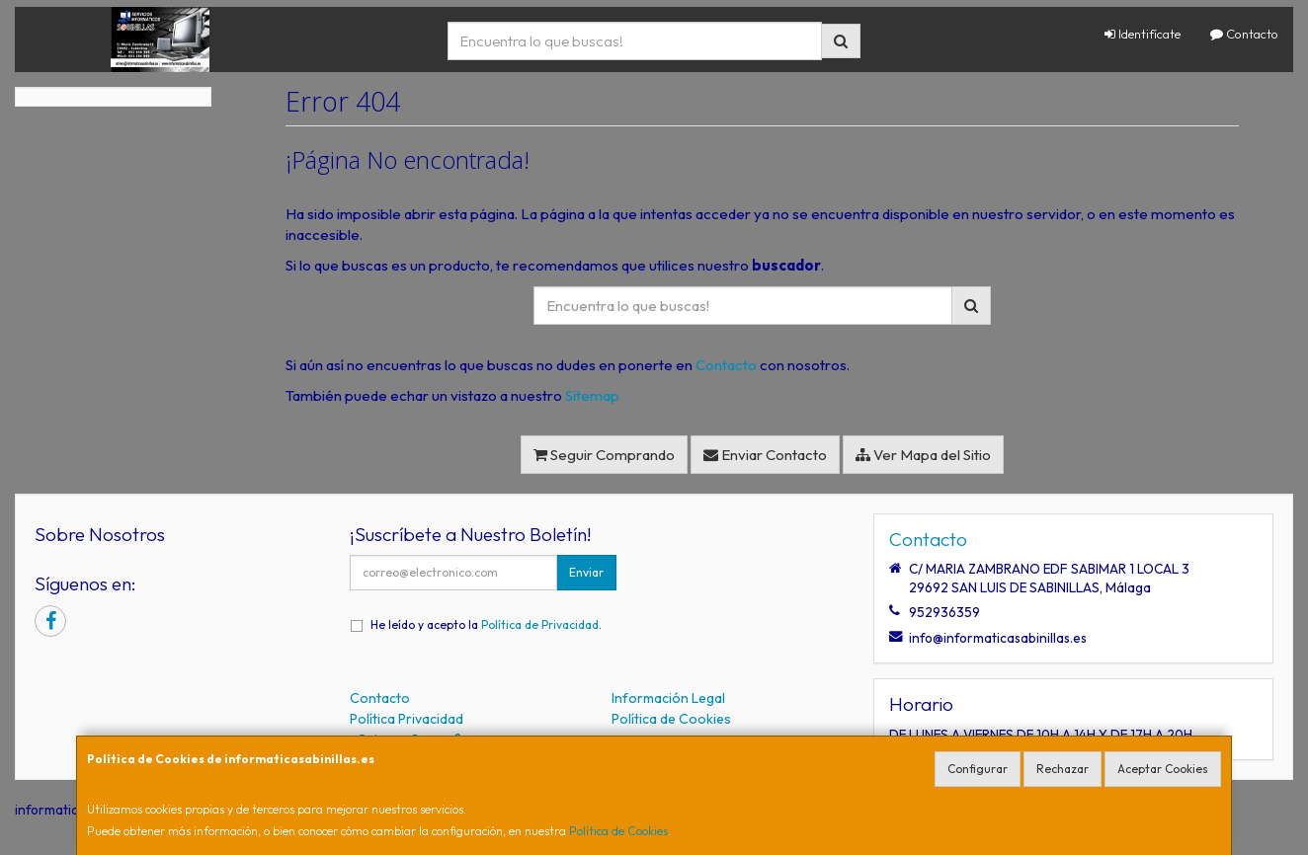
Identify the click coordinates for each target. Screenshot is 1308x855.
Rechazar (1062, 768)
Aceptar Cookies (1162, 768)
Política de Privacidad (540, 624)
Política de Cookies (618, 830)
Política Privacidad (406, 719)
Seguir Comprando (604, 454)
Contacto (1244, 33)
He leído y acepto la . (486, 624)
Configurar (977, 768)
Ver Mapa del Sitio (923, 454)
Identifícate (1142, 33)
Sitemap (592, 395)
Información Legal (668, 698)
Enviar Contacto (765, 454)
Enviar (586, 572)
